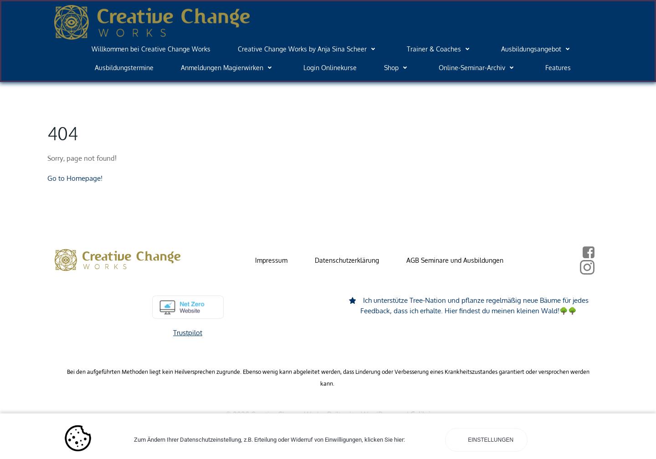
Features (558, 67)
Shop (397, 67)
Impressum (271, 260)
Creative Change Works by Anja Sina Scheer (308, 49)
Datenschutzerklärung (347, 260)
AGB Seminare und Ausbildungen (454, 260)
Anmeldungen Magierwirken (228, 67)
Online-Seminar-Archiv (478, 67)
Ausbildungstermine (124, 67)
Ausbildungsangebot (537, 49)
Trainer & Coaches (440, 49)
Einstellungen (489, 440)
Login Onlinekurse (330, 67)
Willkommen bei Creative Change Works (151, 49)
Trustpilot (187, 332)
